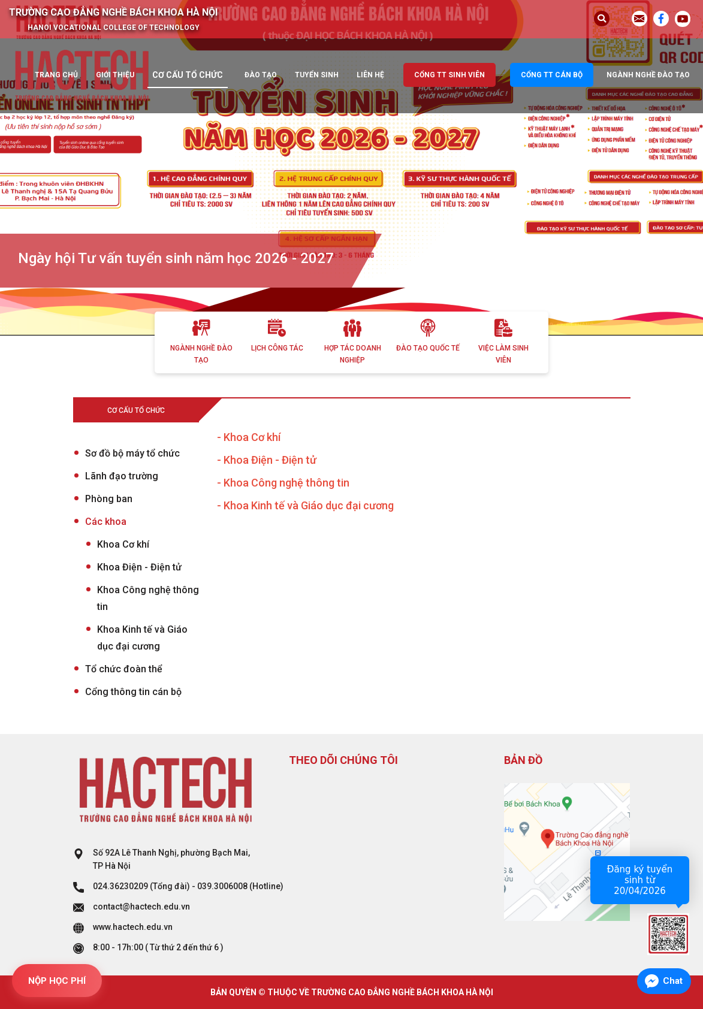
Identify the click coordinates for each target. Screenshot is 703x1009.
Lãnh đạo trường (121, 476)
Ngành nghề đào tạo (648, 75)
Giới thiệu (115, 75)
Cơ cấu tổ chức (187, 75)
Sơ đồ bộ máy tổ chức (132, 453)
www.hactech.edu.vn (133, 927)
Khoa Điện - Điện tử (139, 567)
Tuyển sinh (317, 75)
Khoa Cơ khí (123, 544)
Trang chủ (56, 75)
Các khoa (105, 521)
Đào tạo (261, 75)
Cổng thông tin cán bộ (133, 691)
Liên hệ (370, 75)
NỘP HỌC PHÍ (57, 980)
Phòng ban (108, 499)
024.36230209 (120, 886)
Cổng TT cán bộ (552, 75)
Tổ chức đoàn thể (123, 669)
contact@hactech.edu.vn (141, 906)
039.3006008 (222, 886)
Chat (673, 980)
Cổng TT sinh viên (449, 75)
